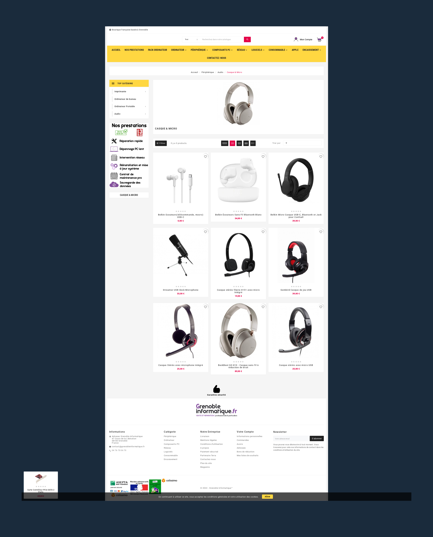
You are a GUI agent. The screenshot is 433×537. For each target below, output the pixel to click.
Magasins (205, 467)
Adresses (241, 448)
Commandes (243, 440)
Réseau (167, 448)
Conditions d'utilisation (211, 444)
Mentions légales (208, 440)
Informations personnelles (249, 437)
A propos (204, 448)
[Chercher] (222, 39)
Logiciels (168, 452)
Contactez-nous (208, 460)
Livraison (204, 437)
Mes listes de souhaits (247, 456)
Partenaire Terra (208, 456)
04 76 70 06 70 (119, 451)
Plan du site (206, 463)
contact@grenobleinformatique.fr (128, 447)
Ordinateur (169, 440)
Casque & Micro (129, 195)
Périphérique (170, 437)
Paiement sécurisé (209, 452)
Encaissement (170, 460)
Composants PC (171, 444)
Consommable (171, 456)
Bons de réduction (245, 452)
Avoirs (240, 444)
